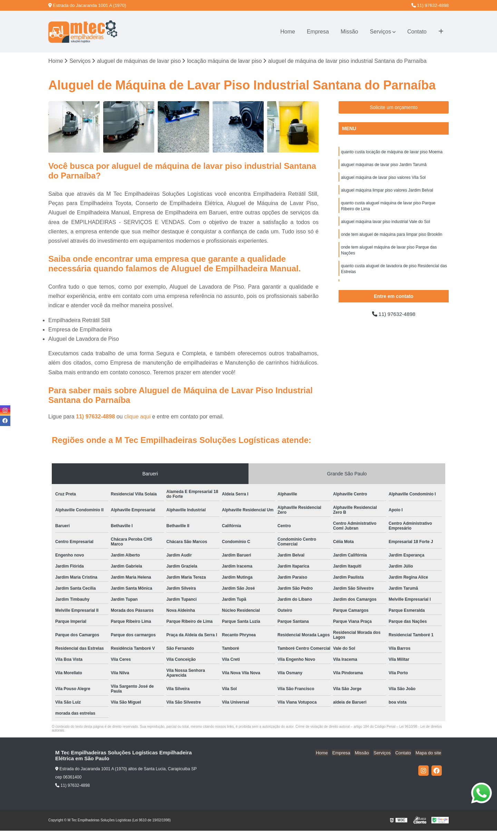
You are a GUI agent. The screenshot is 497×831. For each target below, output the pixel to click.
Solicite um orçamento (394, 107)
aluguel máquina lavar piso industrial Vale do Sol (385, 224)
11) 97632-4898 (430, 5)
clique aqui (137, 417)
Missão (349, 32)
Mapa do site (428, 753)
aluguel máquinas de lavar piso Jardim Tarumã (384, 165)
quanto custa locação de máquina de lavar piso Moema (391, 152)
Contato (417, 32)
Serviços (380, 32)
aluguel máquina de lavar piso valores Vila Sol (383, 178)
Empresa (318, 32)
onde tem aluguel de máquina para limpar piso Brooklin (391, 237)
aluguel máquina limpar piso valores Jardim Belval (387, 191)
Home (287, 32)
